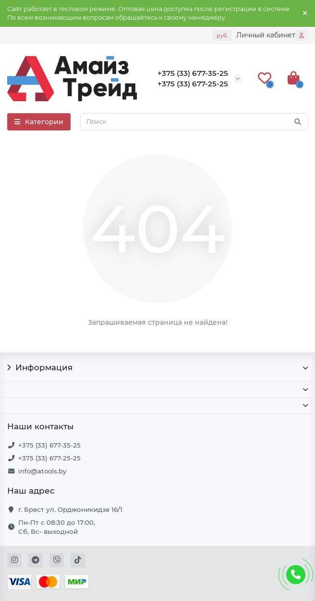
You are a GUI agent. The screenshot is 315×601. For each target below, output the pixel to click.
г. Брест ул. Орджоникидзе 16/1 (70, 509)
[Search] (194, 121)
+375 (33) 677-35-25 (49, 445)
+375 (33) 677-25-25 (49, 458)
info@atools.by (42, 471)
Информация (157, 367)
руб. (222, 35)
